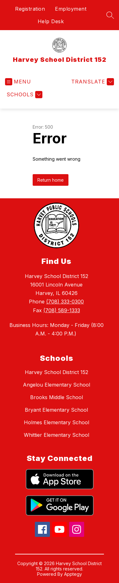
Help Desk (51, 21)
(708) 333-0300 (65, 301)
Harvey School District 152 (56, 372)
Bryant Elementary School (56, 410)
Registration (30, 9)
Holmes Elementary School (56, 422)
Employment (70, 9)
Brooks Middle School (56, 397)
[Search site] (110, 15)
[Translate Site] (92, 82)
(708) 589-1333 (61, 310)
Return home (50, 180)
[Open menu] (18, 82)
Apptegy (73, 574)
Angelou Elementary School (56, 385)
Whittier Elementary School (56, 435)
